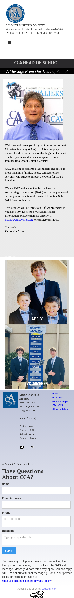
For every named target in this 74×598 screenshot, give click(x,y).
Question (8, 530)
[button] (9, 42)
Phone (6, 512)
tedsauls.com (49, 588)
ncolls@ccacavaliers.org (19, 219)
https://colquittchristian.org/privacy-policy (26, 580)
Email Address (11, 498)
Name (5, 484)
